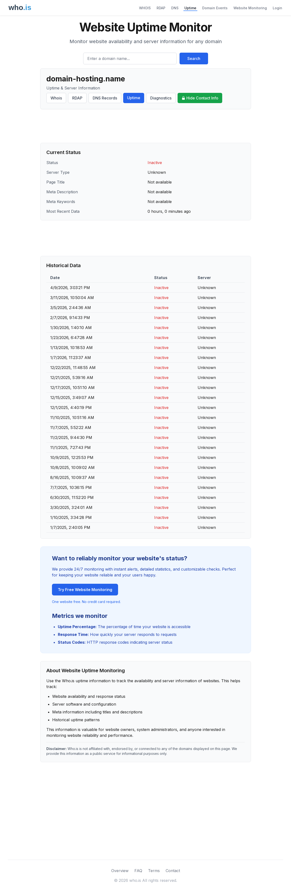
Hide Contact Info (199, 98)
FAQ (138, 870)
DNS (175, 8)
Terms (154, 870)
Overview (120, 870)
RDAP (161, 8)
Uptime (190, 8)
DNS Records (105, 98)
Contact (173, 870)
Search (193, 58)
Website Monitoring (250, 8)
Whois (56, 98)
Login (277, 8)
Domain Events (215, 8)
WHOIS (145, 8)
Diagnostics (160, 98)
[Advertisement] (145, 126)
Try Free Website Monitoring (85, 589)
